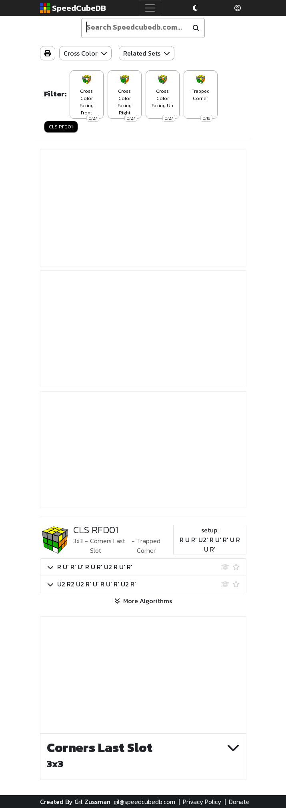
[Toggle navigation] (150, 8)
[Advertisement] (143, 208)
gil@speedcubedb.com (144, 801)
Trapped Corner (148, 545)
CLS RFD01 (61, 126)
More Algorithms (143, 601)
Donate (239, 801)
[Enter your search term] (136, 27)
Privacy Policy (202, 801)
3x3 (78, 541)
